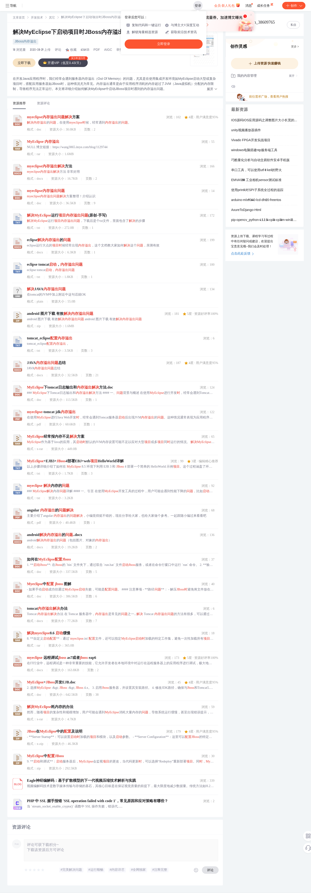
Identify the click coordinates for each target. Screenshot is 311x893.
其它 (52, 17)
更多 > (295, 46)
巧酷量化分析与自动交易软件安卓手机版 (260, 160)
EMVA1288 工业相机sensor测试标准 (256, 180)
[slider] (34, 870)
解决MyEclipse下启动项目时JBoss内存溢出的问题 (81, 32)
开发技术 (37, 17)
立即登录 (163, 44)
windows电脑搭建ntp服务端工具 (254, 150)
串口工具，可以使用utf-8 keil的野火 (256, 170)
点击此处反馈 (242, 253)
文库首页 (19, 17)
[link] (19, 17)
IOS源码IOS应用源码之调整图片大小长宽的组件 (264, 120)
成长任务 (265, 4)
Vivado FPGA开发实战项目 (250, 140)
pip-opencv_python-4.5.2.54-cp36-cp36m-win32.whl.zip (264, 220)
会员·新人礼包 (227, 5)
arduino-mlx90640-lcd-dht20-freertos (256, 200)
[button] (212, 89)
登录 (198, 5)
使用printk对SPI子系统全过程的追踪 (257, 190)
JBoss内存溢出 (25, 41)
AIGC (108, 50)
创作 (294, 5)
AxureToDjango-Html (246, 210)
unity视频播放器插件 (246, 130)
